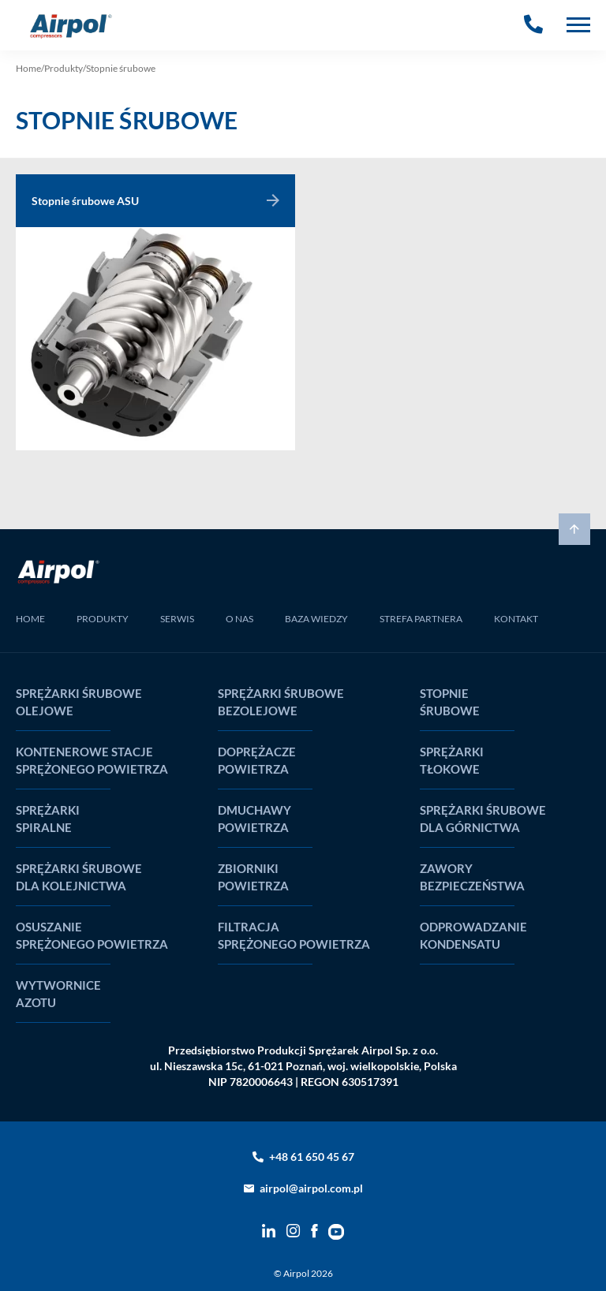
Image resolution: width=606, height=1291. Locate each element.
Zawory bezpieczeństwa (472, 877)
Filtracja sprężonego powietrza (294, 935)
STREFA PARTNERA (421, 619)
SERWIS (177, 619)
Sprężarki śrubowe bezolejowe (281, 702)
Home (28, 68)
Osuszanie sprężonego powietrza (92, 935)
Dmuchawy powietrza (254, 818)
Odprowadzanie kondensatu (473, 935)
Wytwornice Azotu (58, 993)
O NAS (239, 619)
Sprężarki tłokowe (452, 760)
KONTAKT (516, 619)
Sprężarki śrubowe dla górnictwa (483, 818)
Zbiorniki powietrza (253, 877)
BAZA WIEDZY (316, 619)
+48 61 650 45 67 (311, 1156)
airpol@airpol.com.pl (311, 1188)
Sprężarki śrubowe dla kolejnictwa (79, 877)
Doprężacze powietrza (257, 760)
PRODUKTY (103, 619)
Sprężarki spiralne (48, 818)
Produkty (63, 68)
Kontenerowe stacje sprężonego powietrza (92, 760)
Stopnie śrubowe (450, 702)
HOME (30, 619)
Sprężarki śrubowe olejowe (79, 702)
